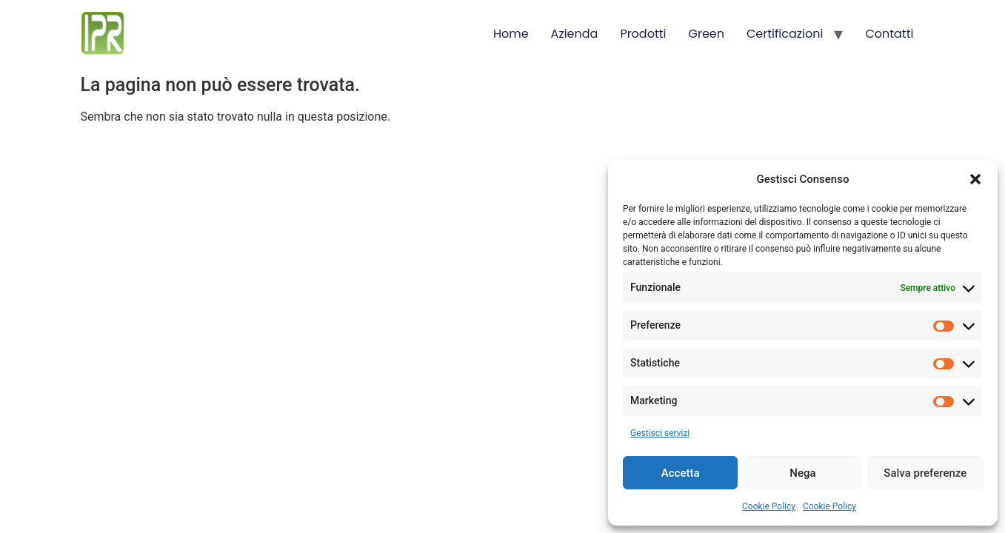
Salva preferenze (925, 473)
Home (511, 33)
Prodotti (643, 33)
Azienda (574, 33)
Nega (802, 473)
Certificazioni (785, 33)
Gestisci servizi (660, 433)
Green (707, 33)
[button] (975, 179)
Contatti (889, 33)
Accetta (680, 473)
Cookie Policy (768, 506)
